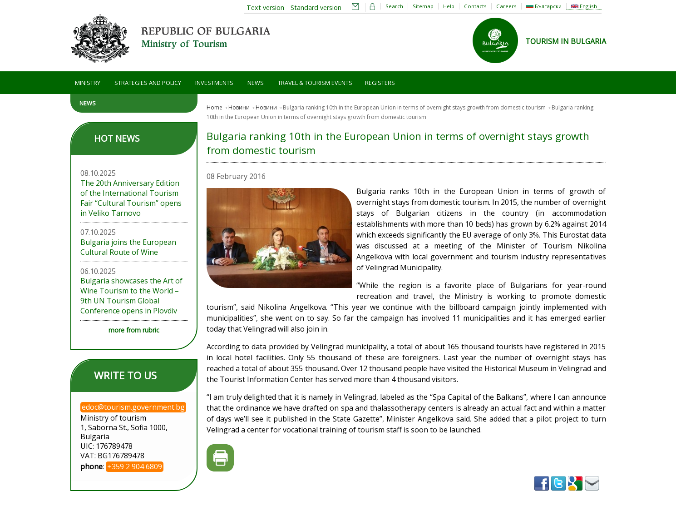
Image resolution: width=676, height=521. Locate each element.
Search (394, 6)
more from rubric (134, 330)
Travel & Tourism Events (315, 83)
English (584, 6)
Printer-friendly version (220, 458)
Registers (380, 83)
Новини (239, 107)
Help (448, 6)
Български (544, 6)
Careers (506, 6)
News (255, 83)
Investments (214, 83)
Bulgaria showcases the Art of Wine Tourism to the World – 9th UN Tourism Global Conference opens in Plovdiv (131, 296)
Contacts (475, 6)
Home (214, 107)
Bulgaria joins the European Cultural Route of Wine (128, 247)
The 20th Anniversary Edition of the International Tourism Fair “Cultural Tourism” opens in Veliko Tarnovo (131, 198)
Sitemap (423, 6)
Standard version (316, 7)
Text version (265, 7)
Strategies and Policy (147, 83)
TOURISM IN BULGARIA (565, 41)
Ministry (87, 83)
